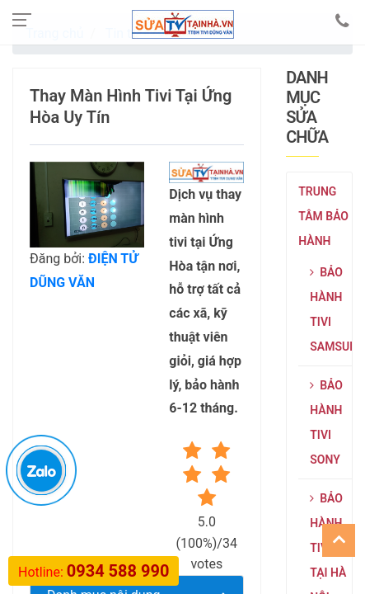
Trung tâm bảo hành (323, 216)
